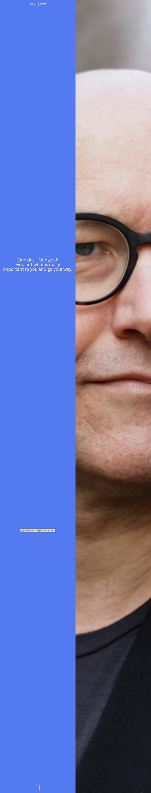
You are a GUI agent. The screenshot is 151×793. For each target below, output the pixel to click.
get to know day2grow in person (37, 530)
